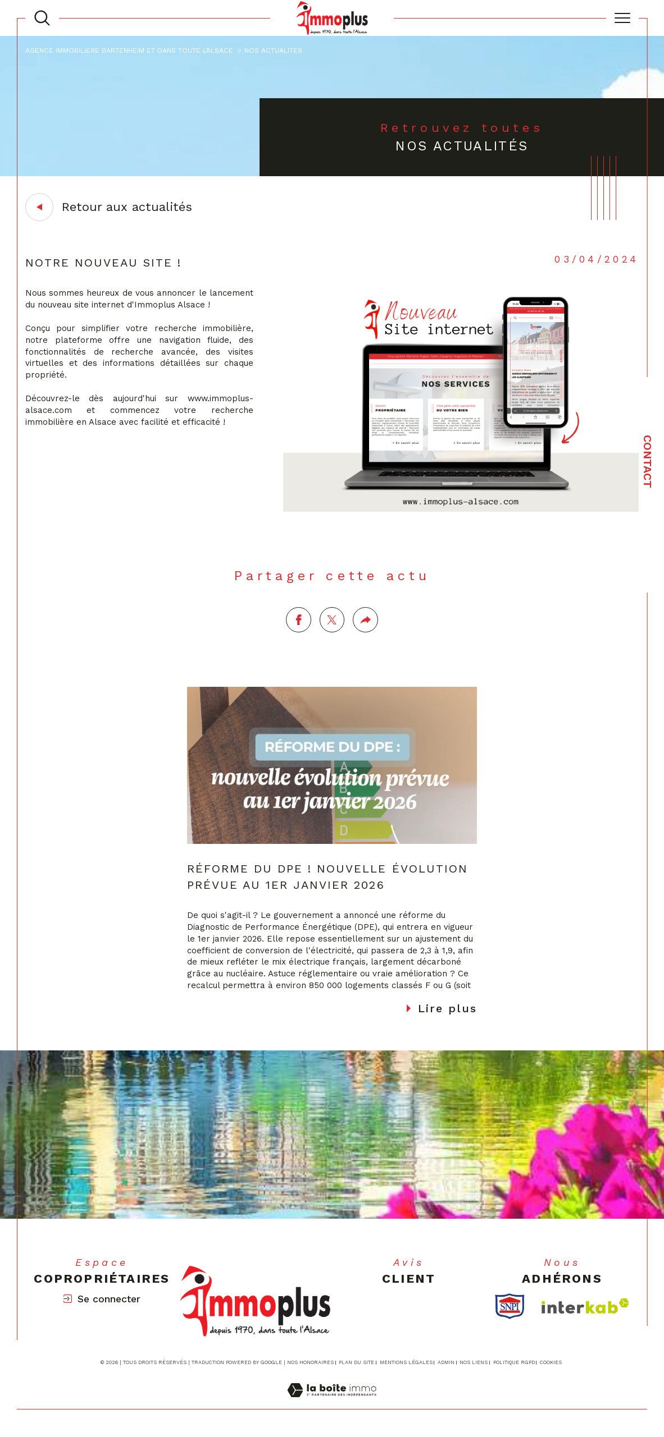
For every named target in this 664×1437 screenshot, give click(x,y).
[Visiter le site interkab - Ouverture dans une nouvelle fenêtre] (585, 1306)
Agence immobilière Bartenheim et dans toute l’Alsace (129, 50)
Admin (446, 1363)
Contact (647, 461)
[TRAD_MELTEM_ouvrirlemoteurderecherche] (42, 18)
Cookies (551, 1363)
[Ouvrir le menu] (622, 18)
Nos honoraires (310, 1363)
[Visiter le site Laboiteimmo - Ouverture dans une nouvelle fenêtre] (331, 1403)
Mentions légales (406, 1363)
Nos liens (474, 1363)
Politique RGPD (514, 1363)
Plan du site (356, 1363)
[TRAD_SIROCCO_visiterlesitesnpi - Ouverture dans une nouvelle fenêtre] (510, 1307)
